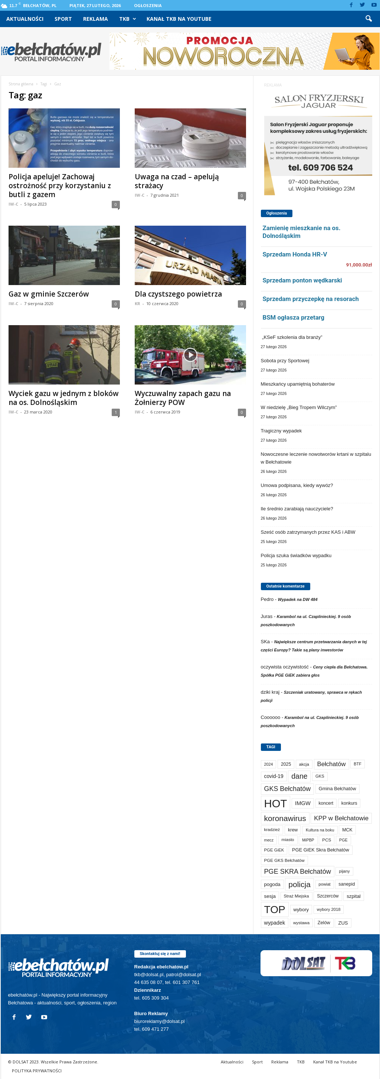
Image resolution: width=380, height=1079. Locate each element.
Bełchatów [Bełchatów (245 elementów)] (331, 764)
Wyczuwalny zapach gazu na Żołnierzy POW (183, 398)
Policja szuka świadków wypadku (296, 555)
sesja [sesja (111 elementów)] (270, 896)
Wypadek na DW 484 (298, 599)
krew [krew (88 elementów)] (293, 830)
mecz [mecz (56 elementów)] (268, 840)
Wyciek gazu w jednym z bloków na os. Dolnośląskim (64, 398)
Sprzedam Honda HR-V (295, 254)
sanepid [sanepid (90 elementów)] (346, 884)
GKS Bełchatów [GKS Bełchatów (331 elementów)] (287, 788)
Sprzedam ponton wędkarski (302, 280)
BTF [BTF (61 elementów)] (357, 764)
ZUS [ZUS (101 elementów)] (343, 923)
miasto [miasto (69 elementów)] (288, 839)
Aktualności (24, 18)
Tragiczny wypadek (281, 431)
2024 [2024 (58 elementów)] (268, 764)
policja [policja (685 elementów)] (299, 884)
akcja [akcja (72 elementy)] (304, 764)
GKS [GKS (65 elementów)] (319, 776)
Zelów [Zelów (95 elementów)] (324, 922)
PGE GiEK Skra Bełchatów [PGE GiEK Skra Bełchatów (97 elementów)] (320, 850)
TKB (127, 19)
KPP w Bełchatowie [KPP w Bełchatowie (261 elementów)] (341, 818)
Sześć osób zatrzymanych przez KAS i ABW (308, 532)
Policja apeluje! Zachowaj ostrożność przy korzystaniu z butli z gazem (60, 185)
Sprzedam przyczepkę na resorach (311, 299)
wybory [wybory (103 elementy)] (301, 909)
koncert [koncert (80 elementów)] (326, 803)
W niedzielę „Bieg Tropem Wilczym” (299, 407)
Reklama (95, 18)
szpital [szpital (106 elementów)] (354, 896)
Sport (63, 18)
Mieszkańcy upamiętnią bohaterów (298, 384)
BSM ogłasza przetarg (294, 317)
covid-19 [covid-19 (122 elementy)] (274, 776)
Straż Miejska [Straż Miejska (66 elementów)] (296, 896)
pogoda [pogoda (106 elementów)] (272, 884)
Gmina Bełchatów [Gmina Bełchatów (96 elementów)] (337, 788)
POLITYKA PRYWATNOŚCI (37, 1070)
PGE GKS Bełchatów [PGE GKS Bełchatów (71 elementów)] (284, 860)
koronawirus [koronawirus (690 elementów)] (285, 818)
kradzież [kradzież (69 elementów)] (272, 829)
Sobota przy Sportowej (285, 360)
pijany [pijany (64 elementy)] (344, 871)
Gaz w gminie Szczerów (49, 294)
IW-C (13, 204)
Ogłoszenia (148, 5)
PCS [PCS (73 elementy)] (326, 839)
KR (137, 303)
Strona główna (21, 83)
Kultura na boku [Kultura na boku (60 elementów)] (320, 830)
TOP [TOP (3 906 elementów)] (274, 909)
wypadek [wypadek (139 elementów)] (274, 923)
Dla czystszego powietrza (178, 294)
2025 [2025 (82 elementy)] (286, 764)
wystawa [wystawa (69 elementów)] (301, 923)
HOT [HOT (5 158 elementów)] (275, 803)
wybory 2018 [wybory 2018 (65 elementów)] (329, 909)
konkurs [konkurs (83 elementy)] (349, 803)
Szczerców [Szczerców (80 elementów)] (327, 896)
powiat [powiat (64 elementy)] (325, 884)
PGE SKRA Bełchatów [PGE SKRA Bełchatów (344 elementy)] (297, 871)
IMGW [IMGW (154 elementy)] (303, 803)
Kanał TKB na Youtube (179, 18)
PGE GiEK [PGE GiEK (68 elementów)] (274, 850)
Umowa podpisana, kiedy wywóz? (297, 485)
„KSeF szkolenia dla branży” (291, 337)
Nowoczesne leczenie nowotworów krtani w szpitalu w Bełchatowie (316, 458)
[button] (368, 19)
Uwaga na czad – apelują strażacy (177, 181)
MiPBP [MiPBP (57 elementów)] (308, 840)
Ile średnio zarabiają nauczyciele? (297, 508)
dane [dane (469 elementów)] (299, 776)
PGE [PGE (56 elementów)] (343, 840)
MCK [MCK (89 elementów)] (347, 830)
